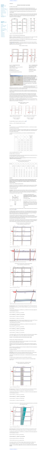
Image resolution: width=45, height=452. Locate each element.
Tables (2, 31)
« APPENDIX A (11, 0)
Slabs (1, 27)
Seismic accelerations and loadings (4, 30)
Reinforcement (3, 10)
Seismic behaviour (3, 28)
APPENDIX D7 (3, 36)
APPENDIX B (3, 33)
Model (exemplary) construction (3, 16)
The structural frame (3, 8)
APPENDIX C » (15, 0)
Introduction (2, 7)
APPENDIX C (3, 34)
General (2, 24)
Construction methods (4, 9)
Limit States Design (3, 25)
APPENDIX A (3, 32)
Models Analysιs (3, 26)
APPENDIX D (3, 35)
